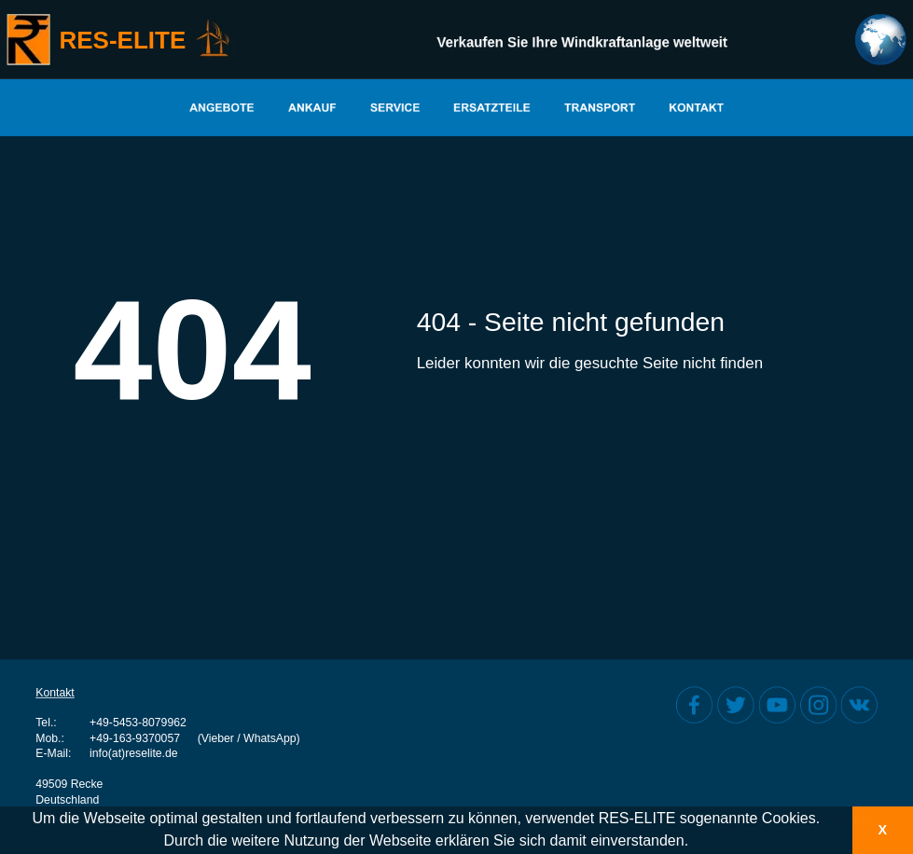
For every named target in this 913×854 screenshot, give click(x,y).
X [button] (882, 829)
